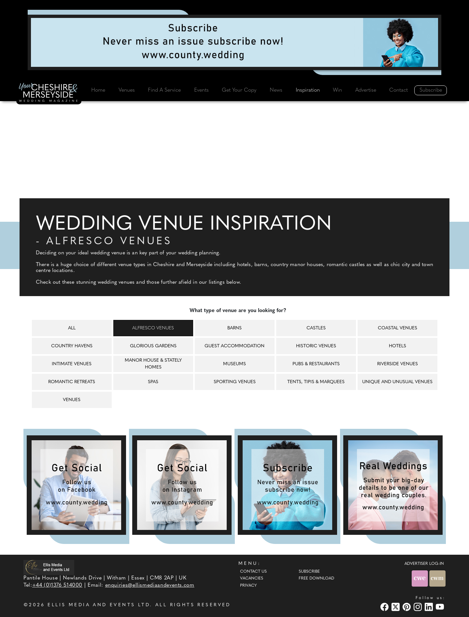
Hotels (397, 346)
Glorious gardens (153, 346)
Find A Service (164, 90)
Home (98, 90)
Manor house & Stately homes (153, 364)
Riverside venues (397, 364)
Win (337, 90)
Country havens (71, 346)
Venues (127, 90)
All (72, 328)
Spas (153, 382)
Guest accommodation (234, 346)
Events (201, 90)
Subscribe (430, 90)
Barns (234, 328)
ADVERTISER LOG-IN (424, 564)
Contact (398, 90)
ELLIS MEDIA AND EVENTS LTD (99, 605)
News (276, 90)
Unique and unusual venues (397, 382)
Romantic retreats (71, 382)
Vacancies (251, 578)
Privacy (248, 586)
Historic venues (316, 346)
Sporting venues (235, 382)
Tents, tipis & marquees (316, 382)
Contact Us (253, 572)
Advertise (365, 90)
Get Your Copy (239, 90)
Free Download (316, 578)
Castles (316, 328)
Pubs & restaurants (316, 364)
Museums (234, 364)
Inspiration (308, 90)
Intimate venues (72, 364)
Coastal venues (397, 328)
